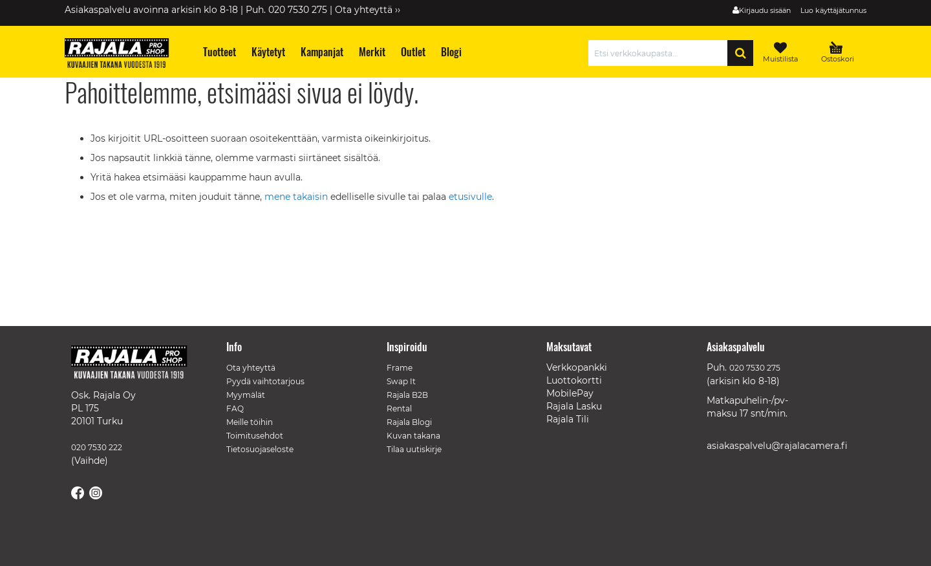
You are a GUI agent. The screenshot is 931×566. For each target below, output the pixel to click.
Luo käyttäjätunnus (833, 10)
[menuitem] (219, 52)
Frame (399, 368)
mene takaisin (297, 196)
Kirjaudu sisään (765, 10)
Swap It (401, 381)
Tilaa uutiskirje (414, 449)
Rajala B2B (407, 395)
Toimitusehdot (254, 436)
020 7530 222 (96, 447)
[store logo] (123, 55)
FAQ (235, 408)
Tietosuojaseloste (260, 449)
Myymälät (245, 395)
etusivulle (470, 196)
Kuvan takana (413, 436)
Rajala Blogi (409, 422)
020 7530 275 (754, 368)
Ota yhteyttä (250, 368)
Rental (399, 408)
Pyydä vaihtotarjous (265, 381)
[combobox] (661, 53)
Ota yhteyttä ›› (367, 10)
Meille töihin (249, 422)
